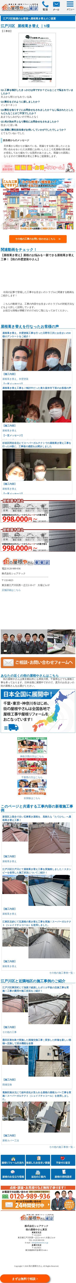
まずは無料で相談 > (25, 1278)
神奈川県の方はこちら (32, 756)
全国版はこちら (32, 798)
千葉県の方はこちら (32, 777)
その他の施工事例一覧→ (62, 973)
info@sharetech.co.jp (39, 1242)
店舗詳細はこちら (11, 590)
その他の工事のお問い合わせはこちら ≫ (38, 239)
